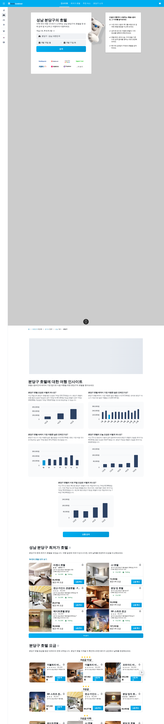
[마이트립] (4, 31)
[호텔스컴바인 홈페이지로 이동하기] (15, 3)
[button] (3, 3)
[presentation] (70, 548)
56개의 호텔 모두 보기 (38, 559)
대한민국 (35, 329)
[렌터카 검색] (4, 20)
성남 (56, 329)
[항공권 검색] (4, 10)
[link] (86, 534)
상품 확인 (79, 582)
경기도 (47, 329)
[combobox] (45, 31)
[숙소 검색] (4, 15)
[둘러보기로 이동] (4, 24)
